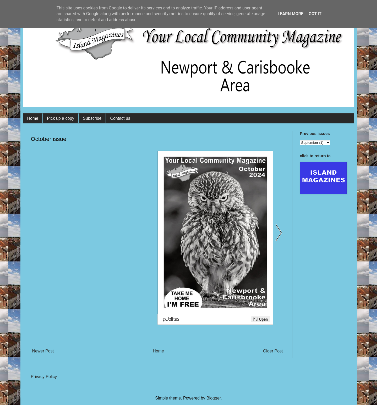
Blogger (213, 398)
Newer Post (43, 351)
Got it (315, 13)
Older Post (273, 351)
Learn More (290, 13)
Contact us (120, 118)
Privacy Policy (44, 376)
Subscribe (92, 118)
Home (33, 118)
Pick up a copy (60, 118)
